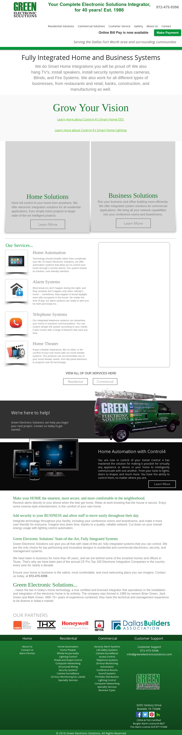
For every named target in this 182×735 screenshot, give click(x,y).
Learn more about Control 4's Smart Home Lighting (91, 130)
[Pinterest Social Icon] (152, 714)
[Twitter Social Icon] (145, 714)
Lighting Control (68, 656)
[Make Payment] (167, 32)
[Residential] (75, 381)
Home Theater (68, 650)
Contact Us (27, 650)
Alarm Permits (27, 653)
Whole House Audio (68, 653)
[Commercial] (105, 381)
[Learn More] (47, 224)
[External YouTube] (47, 164)
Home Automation (68, 646)
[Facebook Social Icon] (139, 714)
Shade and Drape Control (68, 660)
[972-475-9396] (167, 7)
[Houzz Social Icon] (158, 714)
